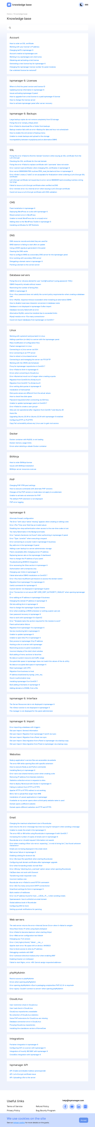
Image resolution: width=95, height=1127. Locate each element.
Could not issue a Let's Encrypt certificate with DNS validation (33, 192)
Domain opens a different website (22, 804)
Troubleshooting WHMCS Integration (24, 562)
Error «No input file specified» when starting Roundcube (31, 859)
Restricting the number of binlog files (24, 288)
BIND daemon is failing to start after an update (27, 245)
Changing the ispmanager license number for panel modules (33, 67)
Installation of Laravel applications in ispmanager (28, 797)
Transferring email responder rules (23, 876)
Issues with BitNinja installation (22, 466)
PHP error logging (16, 502)
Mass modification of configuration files (25, 343)
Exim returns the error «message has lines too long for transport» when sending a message (45, 827)
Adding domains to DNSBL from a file (24, 688)
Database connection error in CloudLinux (25, 1022)
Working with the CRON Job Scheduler (24, 363)
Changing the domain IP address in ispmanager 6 (28, 601)
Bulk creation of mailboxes (20, 892)
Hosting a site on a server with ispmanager (26, 644)
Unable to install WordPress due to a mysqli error (28, 218)
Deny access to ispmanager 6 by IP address (26, 641)
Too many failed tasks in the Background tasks (27, 532)
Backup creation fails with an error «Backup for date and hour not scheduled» (39, 129)
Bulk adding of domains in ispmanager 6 (25, 685)
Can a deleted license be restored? (23, 70)
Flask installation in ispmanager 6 (22, 208)
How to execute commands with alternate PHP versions (31, 489)
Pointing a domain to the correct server (25, 265)
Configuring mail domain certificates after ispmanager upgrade (33, 862)
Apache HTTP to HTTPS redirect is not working (28, 790)
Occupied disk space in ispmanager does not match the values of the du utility (39, 661)
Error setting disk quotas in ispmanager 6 (25, 386)
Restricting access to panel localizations (25, 648)
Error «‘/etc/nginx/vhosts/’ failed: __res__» (26, 942)
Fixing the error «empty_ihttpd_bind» (24, 123)
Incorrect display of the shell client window (26, 651)
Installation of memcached (20, 390)
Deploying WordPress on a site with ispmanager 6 (29, 212)
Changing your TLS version (20, 939)
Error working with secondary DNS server (25, 258)
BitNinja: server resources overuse (23, 469)
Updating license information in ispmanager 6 (27, 90)
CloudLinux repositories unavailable (23, 1011)
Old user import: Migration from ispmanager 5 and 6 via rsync (33, 734)
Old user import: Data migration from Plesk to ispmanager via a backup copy (39, 744)
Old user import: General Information (24, 730)
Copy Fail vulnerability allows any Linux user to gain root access (34, 423)
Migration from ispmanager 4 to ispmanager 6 (27, 628)
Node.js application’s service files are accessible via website (33, 760)
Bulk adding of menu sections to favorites (25, 654)
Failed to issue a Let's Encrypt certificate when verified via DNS (34, 185)
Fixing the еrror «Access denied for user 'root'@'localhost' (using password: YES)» (41, 281)
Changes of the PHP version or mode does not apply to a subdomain (36, 492)
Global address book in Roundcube (23, 902)
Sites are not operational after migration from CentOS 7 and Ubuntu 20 (37, 410)
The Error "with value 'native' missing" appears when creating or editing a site (39, 522)
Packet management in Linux (21, 346)
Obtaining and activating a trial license (24, 60)
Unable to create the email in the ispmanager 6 (27, 830)
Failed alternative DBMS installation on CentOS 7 (28, 575)
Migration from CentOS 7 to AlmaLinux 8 (25, 383)
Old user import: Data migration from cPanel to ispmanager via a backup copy (39, 741)
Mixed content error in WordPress (23, 215)
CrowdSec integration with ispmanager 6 (25, 1055)
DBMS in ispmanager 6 (18, 291)
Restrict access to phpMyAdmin (22, 979)
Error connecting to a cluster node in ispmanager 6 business (33, 542)
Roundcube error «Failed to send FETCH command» (29, 882)
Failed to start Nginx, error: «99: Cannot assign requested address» (35, 962)
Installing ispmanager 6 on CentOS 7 (24, 681)
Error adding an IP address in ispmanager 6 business (30, 597)
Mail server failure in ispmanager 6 (23, 852)
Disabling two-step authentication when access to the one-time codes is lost (39, 528)
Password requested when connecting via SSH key (29, 400)
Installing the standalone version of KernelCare (28, 1028)
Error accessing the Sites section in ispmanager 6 (28, 565)
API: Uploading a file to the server (23, 1077)
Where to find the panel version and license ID (27, 86)
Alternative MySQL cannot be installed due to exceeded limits (33, 313)
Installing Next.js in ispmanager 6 (22, 770)
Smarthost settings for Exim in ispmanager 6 (26, 889)
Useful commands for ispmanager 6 (23, 585)
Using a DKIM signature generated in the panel (27, 248)
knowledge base (22, 4)
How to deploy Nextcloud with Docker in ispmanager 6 (30, 784)
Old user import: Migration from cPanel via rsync (28, 737)
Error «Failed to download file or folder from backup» (30, 126)
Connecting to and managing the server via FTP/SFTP (30, 359)
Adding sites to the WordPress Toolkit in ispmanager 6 (30, 222)
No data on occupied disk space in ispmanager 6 (28, 665)
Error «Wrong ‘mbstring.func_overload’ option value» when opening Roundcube (40, 869)
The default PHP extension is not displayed (26, 499)
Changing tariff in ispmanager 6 (21, 50)
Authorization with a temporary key (23, 569)
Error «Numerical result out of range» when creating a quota (33, 376)
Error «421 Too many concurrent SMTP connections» (30, 886)
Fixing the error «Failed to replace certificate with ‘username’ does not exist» (39, 164)
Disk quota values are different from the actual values (30, 393)
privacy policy (19, 1122)
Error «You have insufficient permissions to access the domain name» (36, 579)
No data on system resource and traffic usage (27, 658)
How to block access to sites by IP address (26, 949)
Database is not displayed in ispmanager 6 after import (30, 306)
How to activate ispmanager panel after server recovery (31, 103)
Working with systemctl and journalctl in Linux (27, 336)
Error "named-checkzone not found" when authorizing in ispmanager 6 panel (39, 535)
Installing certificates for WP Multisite (24, 225)
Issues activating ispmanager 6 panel (24, 93)
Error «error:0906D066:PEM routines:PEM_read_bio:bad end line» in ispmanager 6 (41, 171)
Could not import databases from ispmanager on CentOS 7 (32, 320)
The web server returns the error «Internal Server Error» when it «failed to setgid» (41, 925)
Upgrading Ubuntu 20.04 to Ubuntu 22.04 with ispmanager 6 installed (36, 417)
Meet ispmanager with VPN (20, 668)
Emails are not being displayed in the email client (28, 849)
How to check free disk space (21, 396)
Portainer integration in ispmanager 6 (24, 1044)
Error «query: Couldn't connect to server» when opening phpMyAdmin (36, 989)
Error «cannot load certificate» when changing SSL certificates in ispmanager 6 (40, 168)
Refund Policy (42, 1106)
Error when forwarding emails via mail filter (26, 866)
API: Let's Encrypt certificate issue (23, 1074)
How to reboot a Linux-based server (23, 356)
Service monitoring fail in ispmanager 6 (24, 631)
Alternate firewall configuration (22, 518)
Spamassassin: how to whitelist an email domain (28, 899)
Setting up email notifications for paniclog (26, 909)
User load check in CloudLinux (21, 1008)
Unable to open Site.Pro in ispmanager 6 (25, 638)
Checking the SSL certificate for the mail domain (28, 161)
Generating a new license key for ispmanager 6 (27, 64)
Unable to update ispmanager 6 (22, 634)
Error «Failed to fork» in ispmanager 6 (24, 370)
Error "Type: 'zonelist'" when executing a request (28, 538)
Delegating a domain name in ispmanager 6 (26, 261)
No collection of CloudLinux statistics (24, 1015)
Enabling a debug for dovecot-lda (22, 856)
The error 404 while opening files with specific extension (31, 763)
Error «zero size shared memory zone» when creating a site (32, 774)
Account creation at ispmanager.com (23, 53)
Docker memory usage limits (21, 443)
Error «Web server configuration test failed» (26, 935)
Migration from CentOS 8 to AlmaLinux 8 (25, 380)
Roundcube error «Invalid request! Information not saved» (32, 840)
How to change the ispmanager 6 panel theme (27, 607)
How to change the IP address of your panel (26, 559)
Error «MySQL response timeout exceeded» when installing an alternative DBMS (40, 300)
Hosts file (13, 413)
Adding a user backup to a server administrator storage (31, 548)
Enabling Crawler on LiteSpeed (21, 959)
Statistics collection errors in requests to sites (27, 780)
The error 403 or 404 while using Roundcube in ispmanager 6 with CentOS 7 (39, 833)
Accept (84, 1120)
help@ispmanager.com (73, 1100)
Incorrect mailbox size (18, 879)
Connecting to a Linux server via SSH (24, 349)
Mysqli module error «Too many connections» (27, 316)
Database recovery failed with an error (24, 310)
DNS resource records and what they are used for (29, 241)
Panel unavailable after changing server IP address (29, 552)
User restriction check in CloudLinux (23, 1005)
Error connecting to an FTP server (22, 353)
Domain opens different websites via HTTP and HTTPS (30, 807)
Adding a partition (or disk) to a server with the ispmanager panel (34, 339)
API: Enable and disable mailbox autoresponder (28, 1071)
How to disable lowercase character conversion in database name (35, 303)
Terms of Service (14, 1106)
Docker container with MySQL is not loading (26, 439)
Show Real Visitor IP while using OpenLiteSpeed (28, 929)
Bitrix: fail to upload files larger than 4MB (25, 794)
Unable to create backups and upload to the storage (29, 136)
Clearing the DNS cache (19, 251)
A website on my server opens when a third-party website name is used (37, 800)
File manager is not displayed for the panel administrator (31, 711)
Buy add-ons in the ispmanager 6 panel (24, 545)
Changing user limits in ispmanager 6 (24, 572)
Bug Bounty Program (45, 1110)
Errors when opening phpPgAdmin (23, 982)
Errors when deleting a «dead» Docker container (28, 446)
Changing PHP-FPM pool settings (22, 485)
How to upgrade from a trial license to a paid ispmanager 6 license (35, 96)
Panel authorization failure (20, 624)
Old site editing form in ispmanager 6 (24, 604)
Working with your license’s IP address (24, 47)
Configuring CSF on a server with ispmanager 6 (27, 1048)
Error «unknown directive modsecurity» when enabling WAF (32, 956)
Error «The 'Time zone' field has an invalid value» (28, 525)
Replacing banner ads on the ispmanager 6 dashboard (30, 555)
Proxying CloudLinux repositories (22, 1025)
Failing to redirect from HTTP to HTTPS (25, 787)
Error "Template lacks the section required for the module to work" (35, 621)
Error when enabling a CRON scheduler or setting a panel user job (35, 611)
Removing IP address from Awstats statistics (27, 777)
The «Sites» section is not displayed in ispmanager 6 (30, 708)
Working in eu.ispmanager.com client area (25, 57)
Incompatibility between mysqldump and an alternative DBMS (33, 140)
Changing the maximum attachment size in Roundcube (30, 823)
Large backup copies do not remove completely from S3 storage (34, 119)
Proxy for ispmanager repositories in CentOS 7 (27, 366)
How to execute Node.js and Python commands (28, 767)
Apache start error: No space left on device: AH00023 (30, 946)
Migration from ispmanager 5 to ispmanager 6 (27, 582)
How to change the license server (22, 100)
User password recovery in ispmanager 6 (25, 614)
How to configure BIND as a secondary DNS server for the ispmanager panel (39, 255)
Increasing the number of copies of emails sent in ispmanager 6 (34, 837)
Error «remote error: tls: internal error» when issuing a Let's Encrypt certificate (40, 189)
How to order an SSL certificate (22, 43)
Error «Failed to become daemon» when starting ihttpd (30, 932)
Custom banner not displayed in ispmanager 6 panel (29, 589)
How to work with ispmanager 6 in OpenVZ (26, 618)
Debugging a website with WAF (21, 952)
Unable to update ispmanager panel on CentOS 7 (28, 403)
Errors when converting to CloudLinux (24, 373)
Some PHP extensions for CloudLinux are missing (29, 1018)
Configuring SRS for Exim (19, 906)
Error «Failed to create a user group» (24, 406)
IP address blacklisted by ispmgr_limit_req (26, 675)
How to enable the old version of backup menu (27, 133)
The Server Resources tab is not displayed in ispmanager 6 (32, 704)
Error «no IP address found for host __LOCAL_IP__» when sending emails (37, 896)
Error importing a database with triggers (25, 727)
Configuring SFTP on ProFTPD (21, 420)
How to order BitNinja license (21, 462)
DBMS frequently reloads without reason (25, 284)
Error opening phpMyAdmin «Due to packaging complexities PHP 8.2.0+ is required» (42, 985)
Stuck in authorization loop (20, 678)
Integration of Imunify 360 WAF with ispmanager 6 (29, 1051)
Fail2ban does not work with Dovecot (24, 872)
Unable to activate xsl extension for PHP (25, 495)
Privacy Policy (13, 1110)
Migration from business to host (22, 671)
